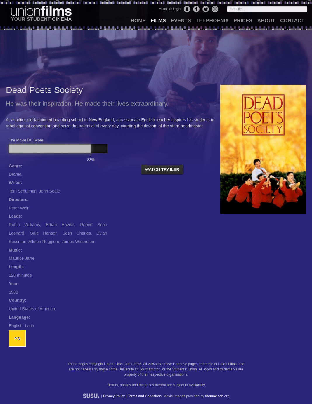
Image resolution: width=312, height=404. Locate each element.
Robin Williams (24, 224)
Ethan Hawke (60, 224)
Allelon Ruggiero (43, 241)
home (138, 20)
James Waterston (78, 241)
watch (162, 169)
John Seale (49, 191)
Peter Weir (19, 208)
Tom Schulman (23, 191)
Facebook (196, 9)
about (266, 20)
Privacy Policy (114, 396)
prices (243, 20)
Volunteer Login (170, 9)
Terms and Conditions (145, 396)
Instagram (215, 9)
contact (292, 20)
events (181, 20)
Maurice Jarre (21, 258)
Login (187, 9)
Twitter (205, 9)
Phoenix (212, 20)
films (158, 20)
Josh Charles (77, 233)
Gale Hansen (44, 233)
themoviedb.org (217, 396)
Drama (15, 174)
